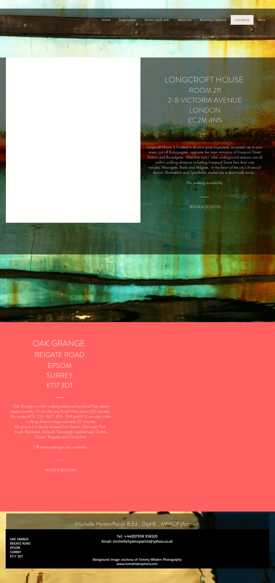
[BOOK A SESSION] (205, 206)
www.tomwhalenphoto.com (137, 564)
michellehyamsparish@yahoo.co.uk (143, 541)
